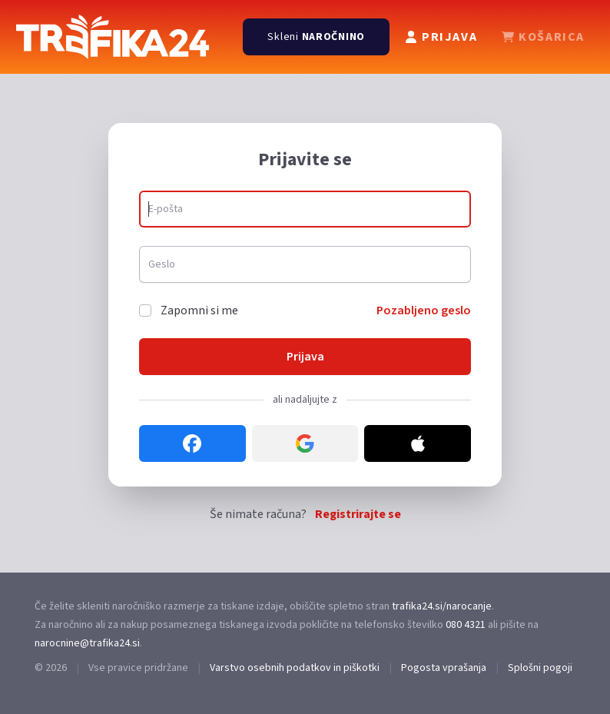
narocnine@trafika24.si (87, 643)
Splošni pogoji (540, 668)
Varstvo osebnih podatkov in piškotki (295, 668)
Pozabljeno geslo (423, 310)
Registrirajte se (358, 514)
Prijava (305, 356)
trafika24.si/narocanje (442, 606)
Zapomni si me (199, 310)
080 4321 (466, 625)
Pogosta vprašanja (443, 668)
